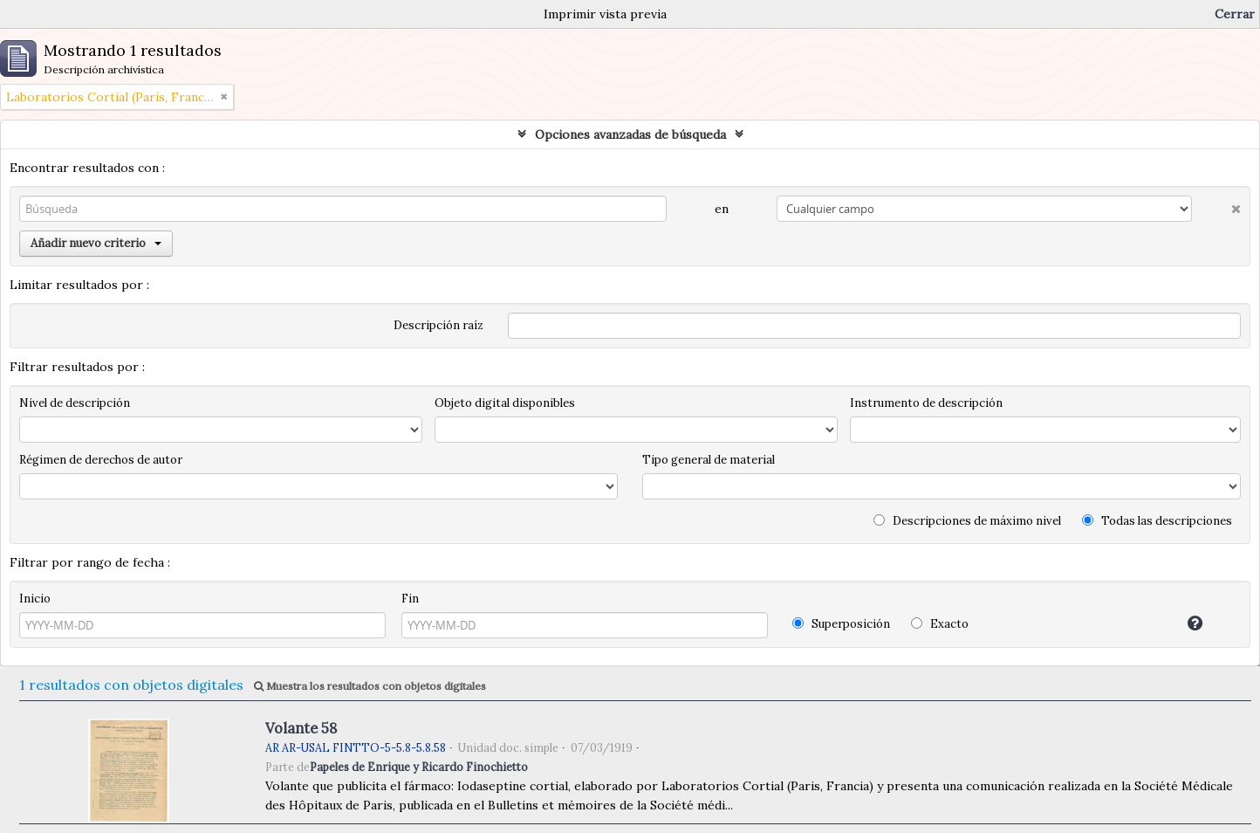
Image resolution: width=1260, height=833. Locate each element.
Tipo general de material (708, 459)
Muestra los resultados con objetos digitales (370, 685)
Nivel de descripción (74, 403)
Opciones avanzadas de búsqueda (630, 134)
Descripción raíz (438, 325)
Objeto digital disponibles (505, 403)
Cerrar (1235, 14)
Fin (410, 598)
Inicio (35, 598)
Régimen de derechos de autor (100, 459)
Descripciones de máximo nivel (967, 520)
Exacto (940, 623)
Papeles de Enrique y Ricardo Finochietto (419, 767)
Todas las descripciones (1157, 520)
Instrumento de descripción (926, 403)
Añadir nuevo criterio (96, 243)
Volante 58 (301, 728)
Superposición (841, 623)
